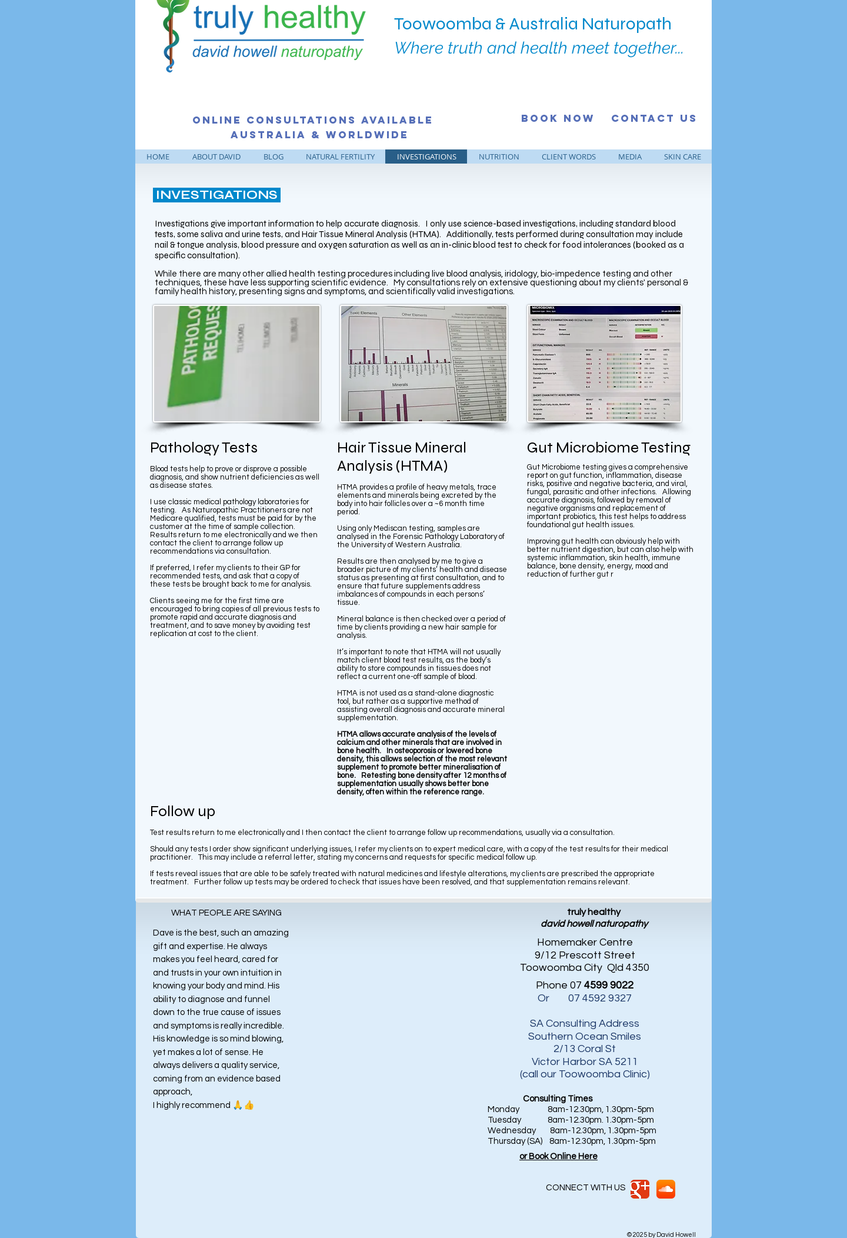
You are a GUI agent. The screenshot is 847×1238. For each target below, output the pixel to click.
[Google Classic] (640, 1189)
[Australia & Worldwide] (319, 135)
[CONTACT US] (654, 118)
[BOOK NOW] (558, 118)
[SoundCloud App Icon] (665, 1189)
